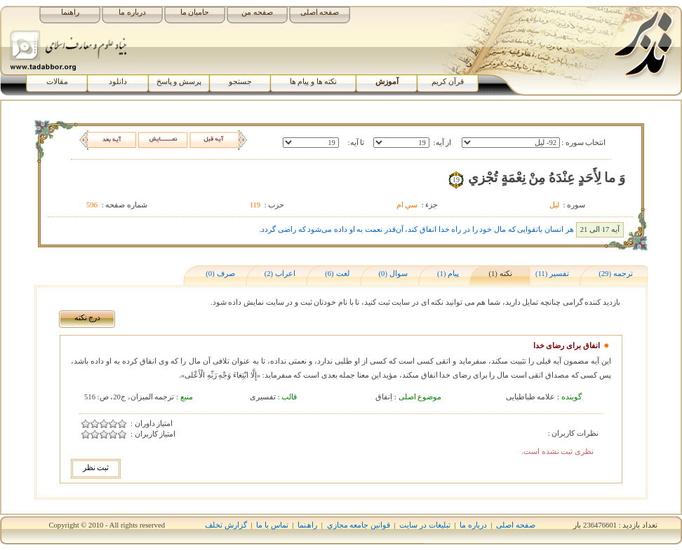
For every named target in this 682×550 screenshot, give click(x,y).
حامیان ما (195, 12)
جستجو (240, 81)
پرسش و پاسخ (178, 81)
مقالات (57, 81)
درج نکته (87, 318)
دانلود (118, 81)
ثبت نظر (96, 468)
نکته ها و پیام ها (313, 81)
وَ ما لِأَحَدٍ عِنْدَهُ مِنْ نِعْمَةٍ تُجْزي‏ (546, 177)
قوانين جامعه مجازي (358, 525)
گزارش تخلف (226, 525)
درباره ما (132, 12)
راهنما (70, 12)
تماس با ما (272, 525)
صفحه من (257, 12)
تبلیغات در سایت (424, 525)
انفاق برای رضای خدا (566, 346)
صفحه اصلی (320, 12)
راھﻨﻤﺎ (307, 525)
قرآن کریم (448, 81)
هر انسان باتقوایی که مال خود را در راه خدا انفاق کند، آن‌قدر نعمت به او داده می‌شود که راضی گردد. (417, 229)
